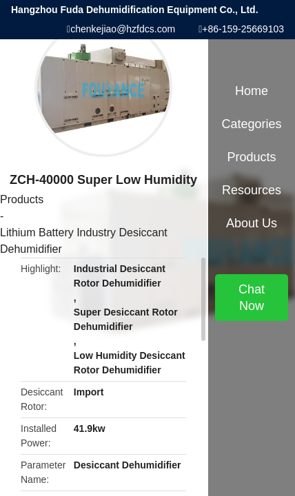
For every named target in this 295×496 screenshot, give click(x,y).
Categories (251, 124)
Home (251, 91)
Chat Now (251, 297)
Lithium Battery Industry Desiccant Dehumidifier (83, 241)
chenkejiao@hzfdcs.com (122, 28)
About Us (251, 223)
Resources (251, 190)
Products (21, 199)
